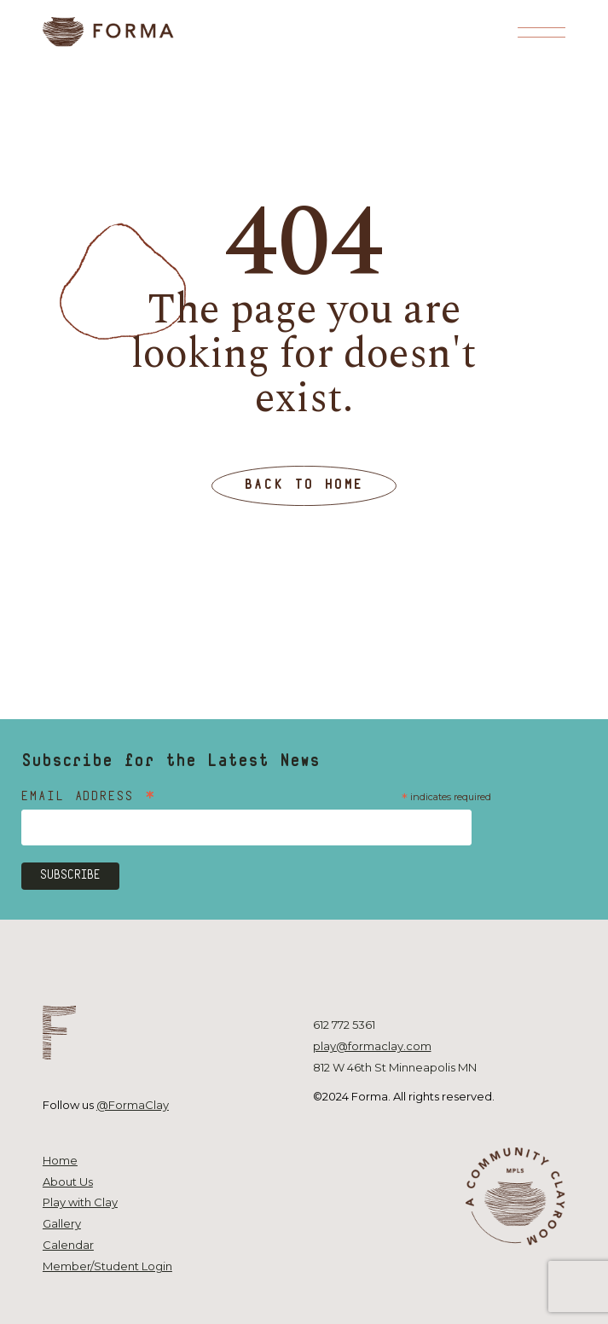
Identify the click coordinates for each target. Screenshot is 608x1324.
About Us (68, 1181)
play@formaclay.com (372, 1046)
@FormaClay (132, 1105)
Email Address (89, 798)
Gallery (62, 1223)
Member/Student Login (107, 1266)
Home (60, 1160)
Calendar (68, 1244)
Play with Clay (80, 1202)
